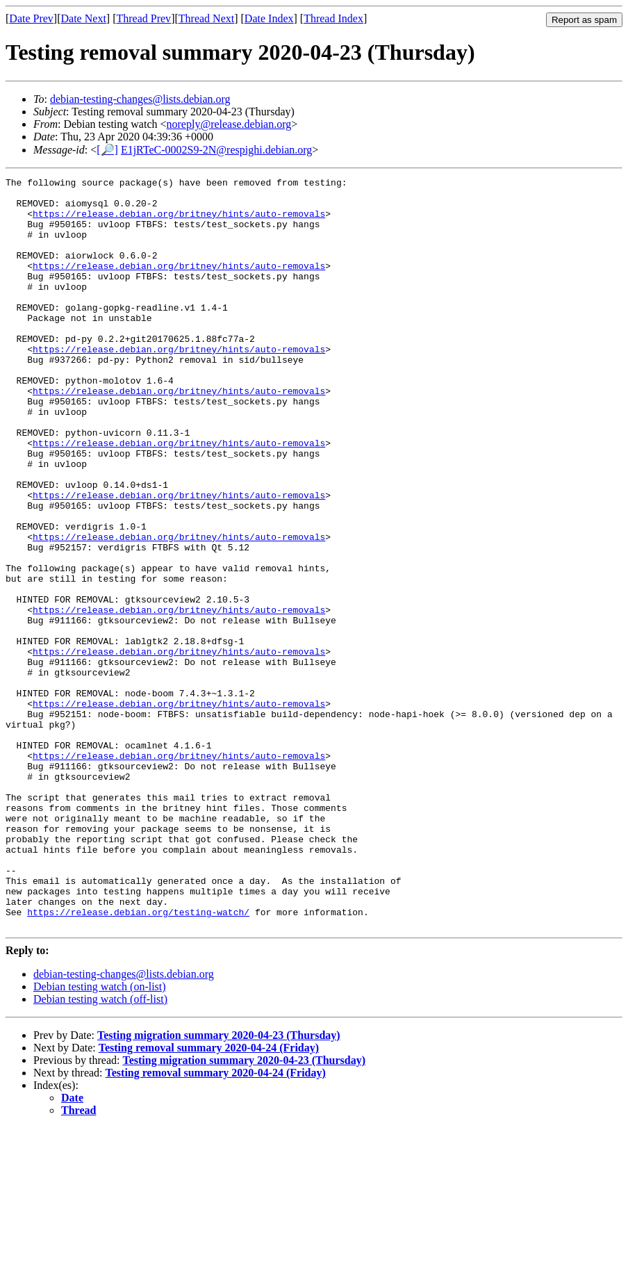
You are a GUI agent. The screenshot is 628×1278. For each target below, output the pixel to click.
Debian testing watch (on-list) (99, 1136)
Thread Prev (143, 18)
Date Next (83, 18)
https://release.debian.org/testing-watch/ (138, 1060)
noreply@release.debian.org (229, 124)
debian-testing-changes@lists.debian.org (140, 99)
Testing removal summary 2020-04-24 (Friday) (209, 1198)
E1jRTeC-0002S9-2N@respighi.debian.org (216, 150)
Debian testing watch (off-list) (100, 1149)
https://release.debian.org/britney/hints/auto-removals (179, 221)
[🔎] (107, 150)
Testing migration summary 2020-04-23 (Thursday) (218, 1185)
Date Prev (31, 18)
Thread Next (206, 18)
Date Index (269, 18)
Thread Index (333, 18)
